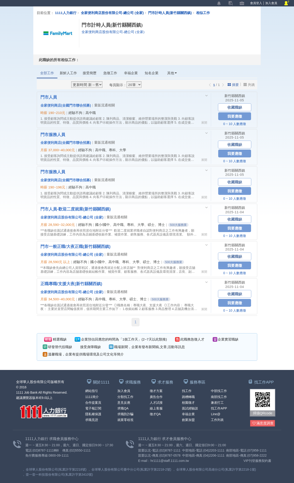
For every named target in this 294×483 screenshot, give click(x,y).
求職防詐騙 (125, 414)
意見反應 (123, 402)
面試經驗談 (190, 408)
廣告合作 (156, 397)
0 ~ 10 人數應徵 (234, 124)
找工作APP (219, 408)
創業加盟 (188, 420)
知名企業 (151, 73)
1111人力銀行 (65, 12)
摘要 (233, 85)
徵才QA (155, 414)
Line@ (215, 414)
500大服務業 (178, 225)
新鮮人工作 (68, 73)
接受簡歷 (89, 73)
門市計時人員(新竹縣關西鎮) (172, 12)
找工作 (187, 391)
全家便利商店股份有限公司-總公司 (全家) (112, 12)
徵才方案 (156, 391)
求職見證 (91, 420)
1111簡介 (92, 397)
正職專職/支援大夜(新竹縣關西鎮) (71, 283)
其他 (172, 73)
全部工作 (47, 73)
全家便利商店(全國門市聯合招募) (65, 105)
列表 (249, 84)
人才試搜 (156, 402)
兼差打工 (217, 402)
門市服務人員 (52, 134)
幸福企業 (131, 73)
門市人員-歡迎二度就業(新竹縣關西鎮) (75, 209)
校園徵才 (188, 402)
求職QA (122, 408)
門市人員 (48, 97)
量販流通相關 (104, 105)
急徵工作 (110, 73)
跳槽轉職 (188, 397)
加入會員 (271, 3)
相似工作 (203, 12)
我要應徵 (234, 116)
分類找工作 (125, 397)
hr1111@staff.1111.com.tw (169, 461)
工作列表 (217, 420)
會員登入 (256, 3)
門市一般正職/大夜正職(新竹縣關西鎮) (75, 246)
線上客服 (156, 408)
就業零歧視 (125, 420)
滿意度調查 (263, 423)
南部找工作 (219, 397)
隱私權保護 (93, 414)
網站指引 (91, 391)
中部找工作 (219, 391)
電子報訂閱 (93, 408)
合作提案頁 (93, 402)
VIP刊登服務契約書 (257, 461)
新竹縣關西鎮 (234, 96)
